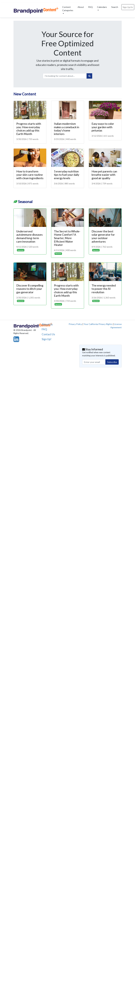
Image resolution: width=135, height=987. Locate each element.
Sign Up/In (128, 7)
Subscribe (112, 362)
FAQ (90, 7)
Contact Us (48, 334)
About (81, 7)
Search (114, 7)
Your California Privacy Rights (98, 324)
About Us (47, 324)
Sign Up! (46, 339)
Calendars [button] (102, 7)
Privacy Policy (75, 324)
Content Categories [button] (67, 9)
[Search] (89, 76)
